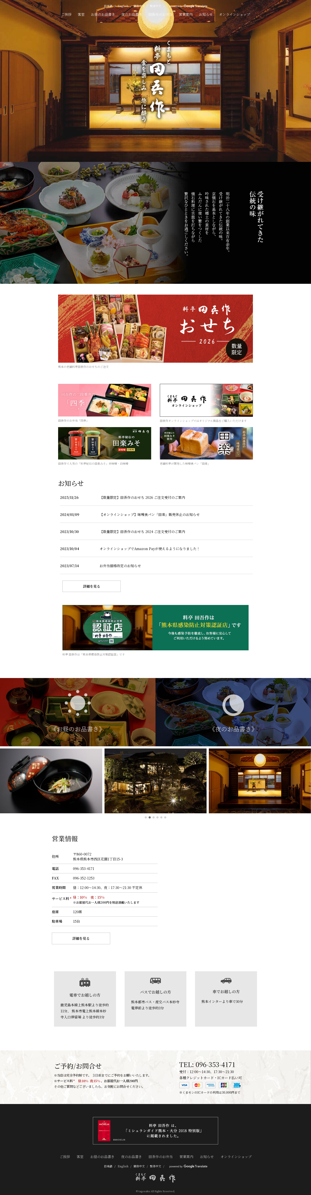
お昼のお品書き (103, 14)
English (123, 6)
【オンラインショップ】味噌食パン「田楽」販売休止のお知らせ (150, 514)
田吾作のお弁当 (160, 14)
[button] (146, 817)
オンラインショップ (234, 14)
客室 (81, 14)
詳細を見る (91, 586)
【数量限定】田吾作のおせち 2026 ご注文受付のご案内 (142, 497)
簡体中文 (139, 6)
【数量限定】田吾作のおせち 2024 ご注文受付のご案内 (142, 531)
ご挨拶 (66, 14)
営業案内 (186, 14)
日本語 (108, 6)
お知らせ (206, 14)
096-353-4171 (215, 1064)
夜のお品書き (131, 14)
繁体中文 (155, 6)
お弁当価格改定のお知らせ (120, 565)
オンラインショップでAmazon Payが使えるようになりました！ (150, 548)
